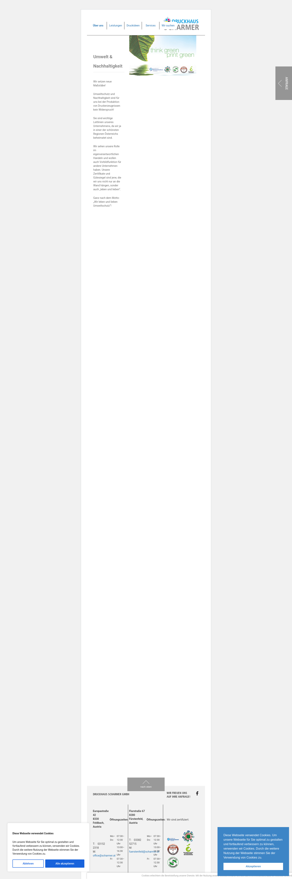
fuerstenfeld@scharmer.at (144, 851)
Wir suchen (168, 25)
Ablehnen (28, 863)
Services (150, 25)
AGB (106, 839)
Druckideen (133, 25)
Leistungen (115, 25)
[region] (48, 847)
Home (96, 839)
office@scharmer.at (104, 855)
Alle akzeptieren (64, 863)
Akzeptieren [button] (253, 866)
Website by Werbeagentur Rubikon (182, 839)
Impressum (119, 839)
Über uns (98, 25)
